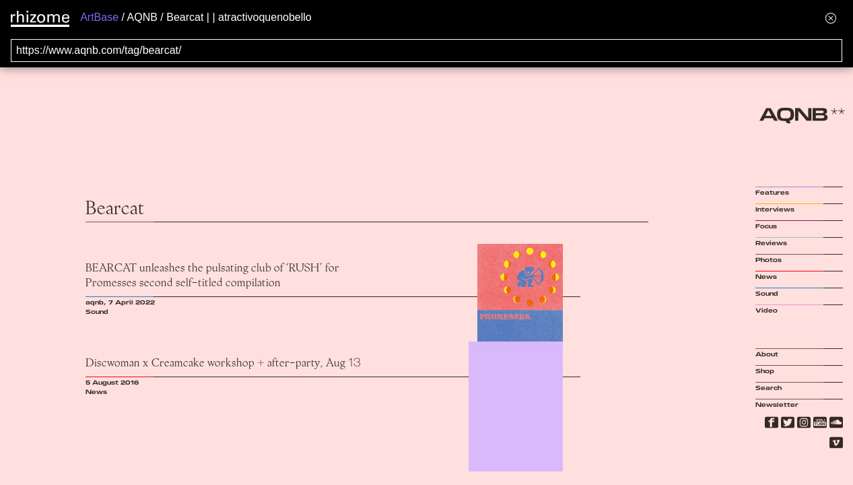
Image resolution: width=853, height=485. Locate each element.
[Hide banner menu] (830, 17)
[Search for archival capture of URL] (426, 50)
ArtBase (99, 17)
